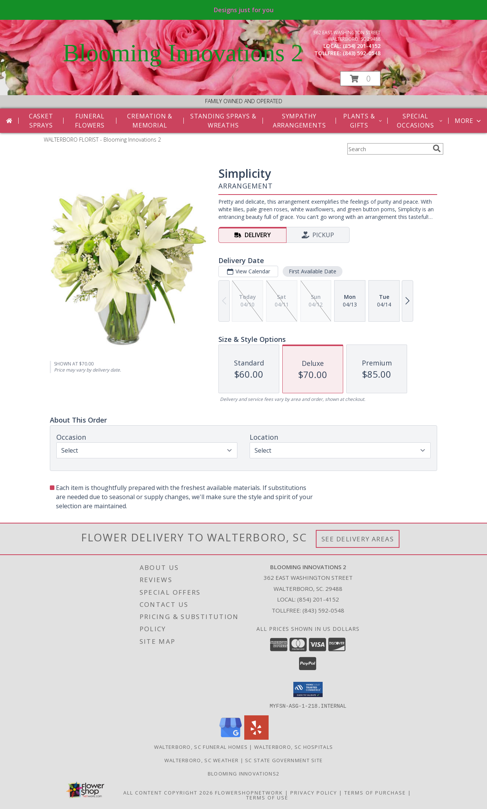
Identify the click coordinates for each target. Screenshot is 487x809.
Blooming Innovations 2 (183, 53)
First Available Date (312, 271)
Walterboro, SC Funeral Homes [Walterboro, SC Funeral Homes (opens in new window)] (201, 746)
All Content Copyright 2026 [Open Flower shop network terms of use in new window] (168, 792)
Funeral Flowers (90, 120)
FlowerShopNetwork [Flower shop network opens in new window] (249, 792)
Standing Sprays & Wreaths (223, 120)
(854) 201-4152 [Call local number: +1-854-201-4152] (361, 45)
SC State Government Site (284, 759)
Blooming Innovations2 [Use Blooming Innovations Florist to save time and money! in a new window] (243, 773)
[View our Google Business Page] (230, 737)
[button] (360, 78)
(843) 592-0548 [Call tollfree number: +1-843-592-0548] (361, 53)
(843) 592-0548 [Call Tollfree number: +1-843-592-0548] (323, 610)
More (468, 120)
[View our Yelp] (256, 737)
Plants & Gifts (363, 120)
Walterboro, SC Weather (201, 759)
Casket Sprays (41, 120)
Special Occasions (420, 120)
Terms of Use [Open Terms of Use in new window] (267, 797)
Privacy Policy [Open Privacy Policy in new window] (313, 792)
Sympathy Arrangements (299, 120)
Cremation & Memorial (149, 120)
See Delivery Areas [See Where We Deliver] (357, 539)
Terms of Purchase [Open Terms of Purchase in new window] (375, 792)
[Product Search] (388, 149)
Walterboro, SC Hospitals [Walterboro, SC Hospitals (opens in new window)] (293, 746)
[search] (437, 148)
